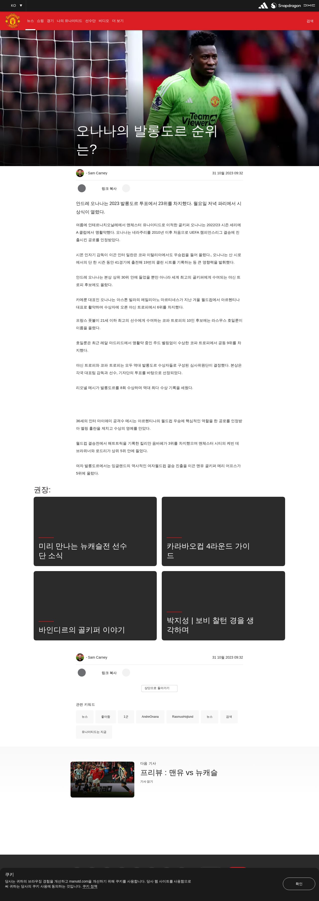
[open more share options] (126, 188)
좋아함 (105, 716)
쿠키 (9, 875)
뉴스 (85, 716)
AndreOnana (150, 716)
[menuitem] (30, 20)
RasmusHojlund (182, 716)
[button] (13, 5)
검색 (229, 716)
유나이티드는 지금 (94, 732)
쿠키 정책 (89, 886)
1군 (126, 716)
